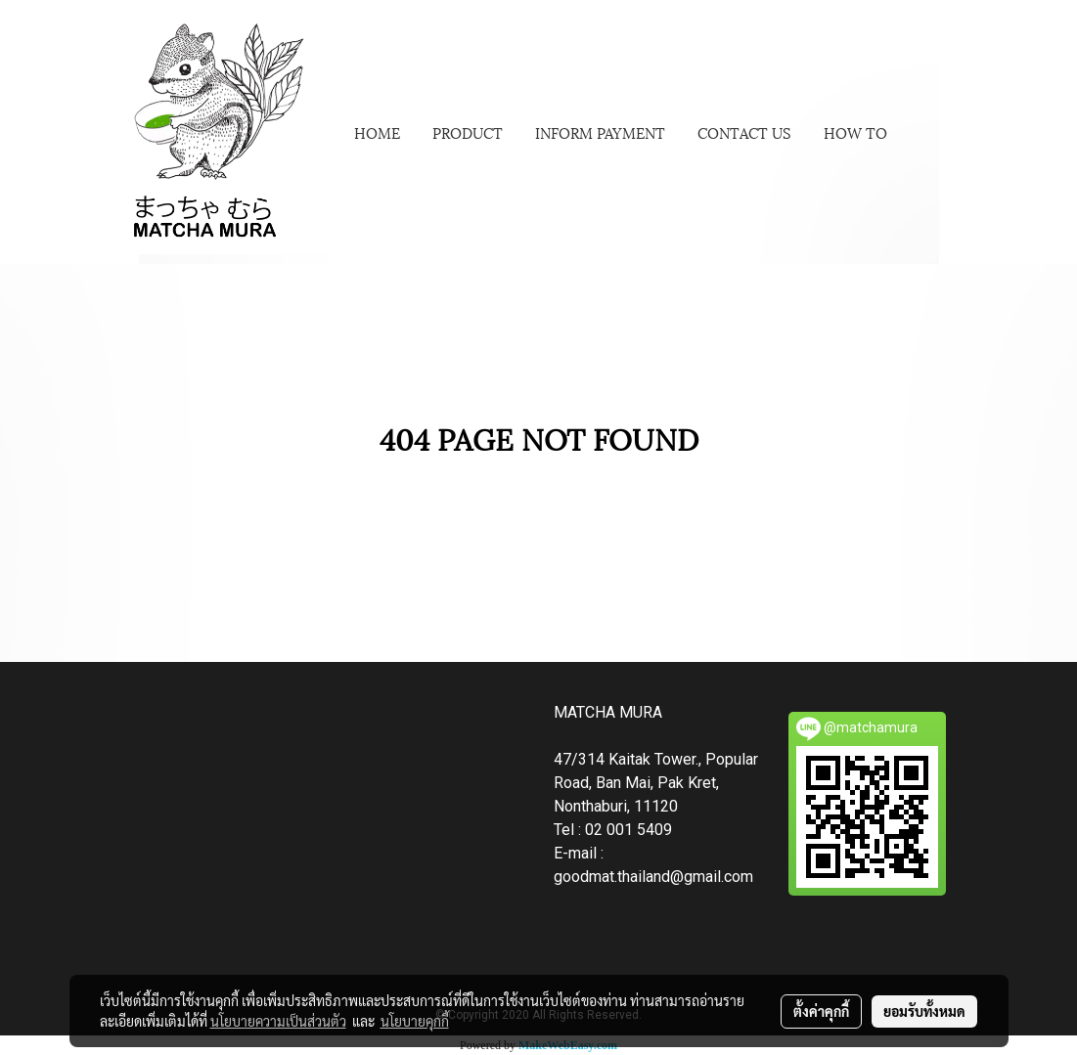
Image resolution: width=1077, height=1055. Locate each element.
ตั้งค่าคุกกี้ (821, 1011)
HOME (377, 132)
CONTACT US (744, 132)
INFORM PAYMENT (600, 132)
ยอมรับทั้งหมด (924, 1011)
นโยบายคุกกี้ (415, 1021)
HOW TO (855, 132)
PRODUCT (467, 132)
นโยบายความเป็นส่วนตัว (278, 1021)
